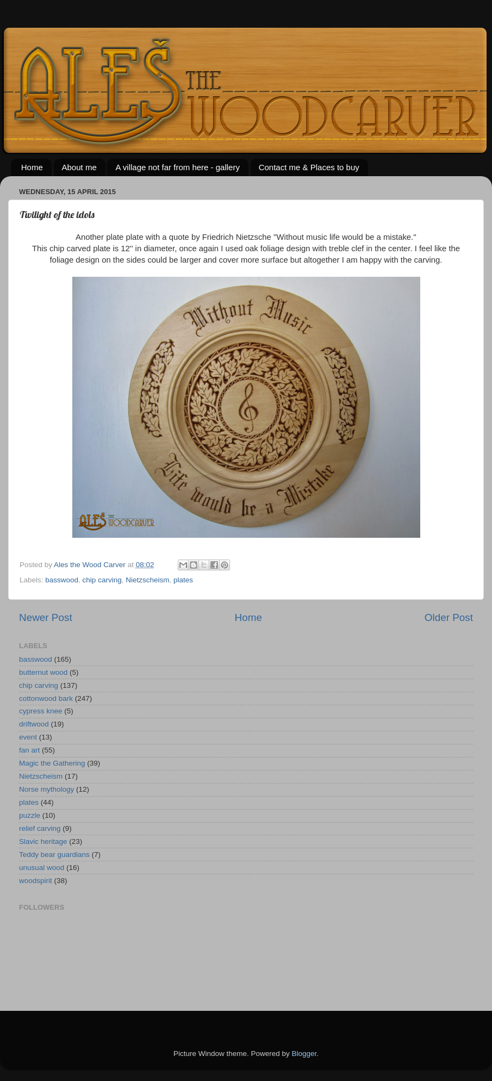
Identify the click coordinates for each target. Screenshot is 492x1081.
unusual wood (41, 867)
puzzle (29, 815)
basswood (61, 580)
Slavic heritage (43, 841)
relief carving (40, 828)
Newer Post (45, 617)
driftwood (34, 724)
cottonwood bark (46, 698)
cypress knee (41, 711)
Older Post (449, 617)
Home (32, 167)
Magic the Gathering (52, 763)
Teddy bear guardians (54, 854)
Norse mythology (46, 789)
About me (79, 167)
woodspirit (35, 881)
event (28, 737)
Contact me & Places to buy (309, 167)
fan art (29, 750)
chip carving (102, 580)
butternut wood (43, 672)
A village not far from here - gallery (177, 167)
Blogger (304, 1053)
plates (183, 580)
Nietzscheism (147, 580)
